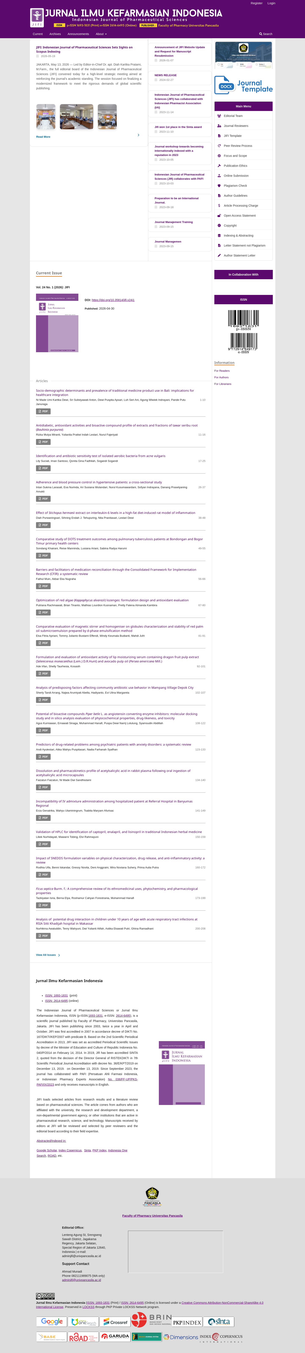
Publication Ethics (235, 165)
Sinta (87, 1150)
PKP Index (100, 1150)
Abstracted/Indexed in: (51, 1141)
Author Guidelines (235, 195)
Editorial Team (233, 116)
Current (38, 34)
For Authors (221, 377)
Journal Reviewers (236, 126)
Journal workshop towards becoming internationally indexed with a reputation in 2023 (179, 151)
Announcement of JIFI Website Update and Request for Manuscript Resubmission (180, 51)
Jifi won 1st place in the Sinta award (178, 127)
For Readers (222, 370)
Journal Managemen (168, 241)
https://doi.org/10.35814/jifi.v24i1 (113, 300)
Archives (55, 34)
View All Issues (46, 954)
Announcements (78, 34)
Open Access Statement (240, 215)
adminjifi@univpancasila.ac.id (81, 1280)
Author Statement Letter (239, 255)
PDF (45, 411)
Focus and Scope (235, 155)
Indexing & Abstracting (238, 235)
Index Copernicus (70, 1150)
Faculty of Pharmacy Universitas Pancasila (152, 1215)
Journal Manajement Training (174, 222)
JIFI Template (233, 135)
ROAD (52, 1155)
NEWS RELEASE (166, 75)
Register (257, 3)
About (100, 34)
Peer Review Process (238, 145)
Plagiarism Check (235, 185)
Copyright (230, 225)
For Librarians (222, 384)
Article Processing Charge (241, 205)
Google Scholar (47, 1150)
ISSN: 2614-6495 (56, 1000)
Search (265, 34)
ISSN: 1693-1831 (56, 995)
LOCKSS (88, 1307)
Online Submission (236, 175)
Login (271, 3)
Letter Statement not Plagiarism (244, 245)
